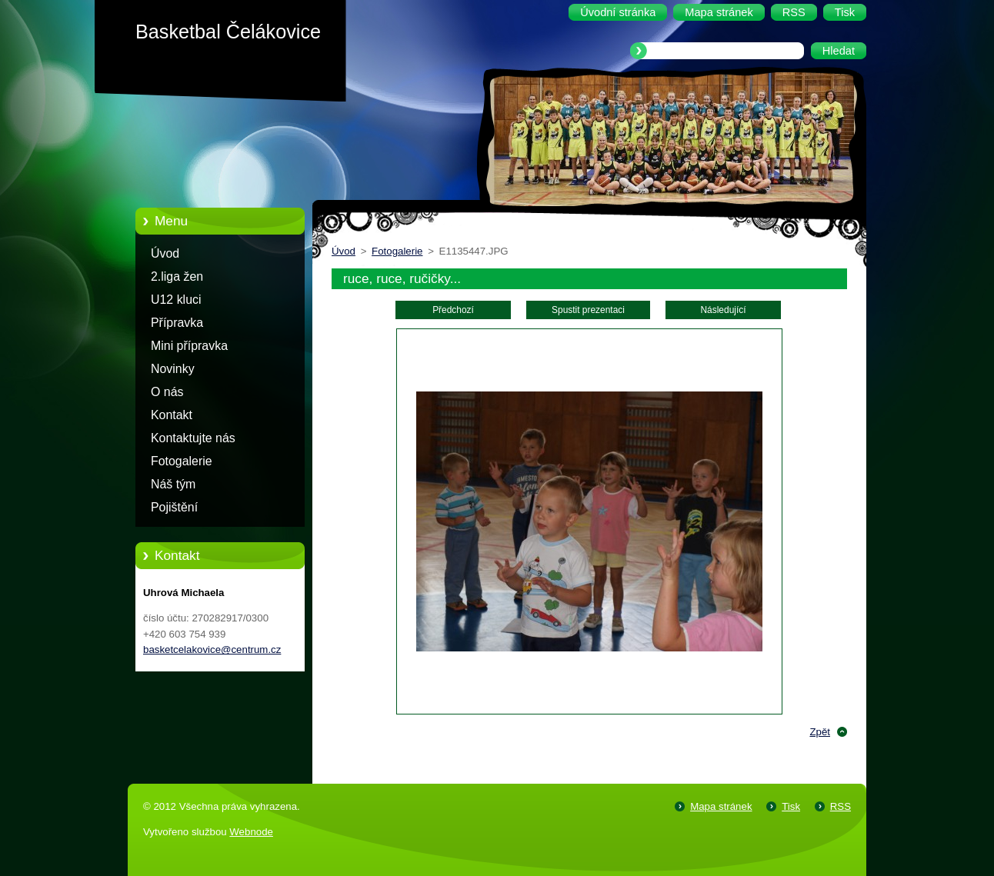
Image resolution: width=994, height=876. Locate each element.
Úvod (165, 253)
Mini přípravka (189, 345)
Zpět (819, 732)
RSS (840, 806)
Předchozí (453, 310)
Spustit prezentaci (588, 310)
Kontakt (171, 414)
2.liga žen (177, 276)
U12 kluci (176, 299)
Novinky (173, 368)
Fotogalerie (181, 461)
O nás (167, 391)
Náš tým (173, 484)
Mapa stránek (721, 806)
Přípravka (177, 322)
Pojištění (174, 507)
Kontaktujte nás (193, 438)
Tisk (791, 806)
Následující (723, 310)
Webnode (251, 832)
